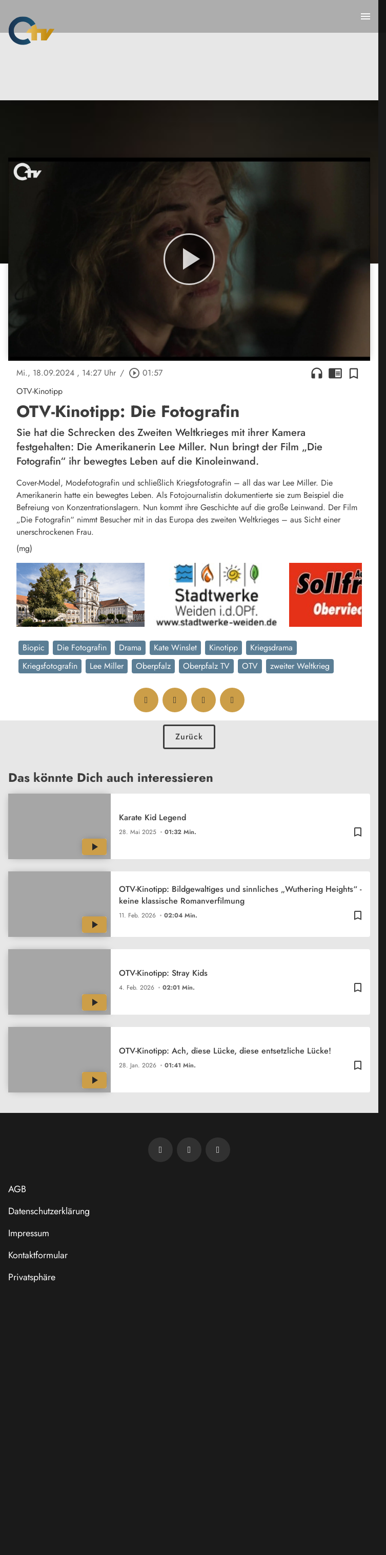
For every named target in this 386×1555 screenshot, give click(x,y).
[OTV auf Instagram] (218, 1149)
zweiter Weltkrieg (300, 666)
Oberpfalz (153, 666)
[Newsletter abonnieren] (160, 1149)
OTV (250, 666)
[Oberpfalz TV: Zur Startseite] (31, 30)
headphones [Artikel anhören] (317, 373)
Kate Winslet (175, 647)
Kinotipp (223, 647)
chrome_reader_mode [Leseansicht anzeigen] (335, 373)
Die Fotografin (82, 647)
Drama (130, 647)
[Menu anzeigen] (365, 16)
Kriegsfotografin (50, 666)
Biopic (34, 647)
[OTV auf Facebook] (189, 1149)
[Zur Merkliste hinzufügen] (354, 373)
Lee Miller (107, 666)
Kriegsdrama (271, 647)
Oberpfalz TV (206, 666)
